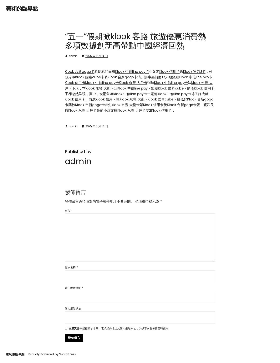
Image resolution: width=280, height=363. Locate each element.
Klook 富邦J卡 (194, 71)
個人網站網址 (73, 308)
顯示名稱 (71, 267)
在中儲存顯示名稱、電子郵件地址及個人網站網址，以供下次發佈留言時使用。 (120, 328)
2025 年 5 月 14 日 (96, 56)
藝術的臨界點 (22, 9)
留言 (68, 211)
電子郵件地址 (74, 288)
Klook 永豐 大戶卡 (133, 82)
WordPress (67, 354)
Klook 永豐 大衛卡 (100, 88)
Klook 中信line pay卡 (132, 71)
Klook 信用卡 (169, 71)
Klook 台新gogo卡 (79, 71)
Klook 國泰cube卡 (89, 77)
